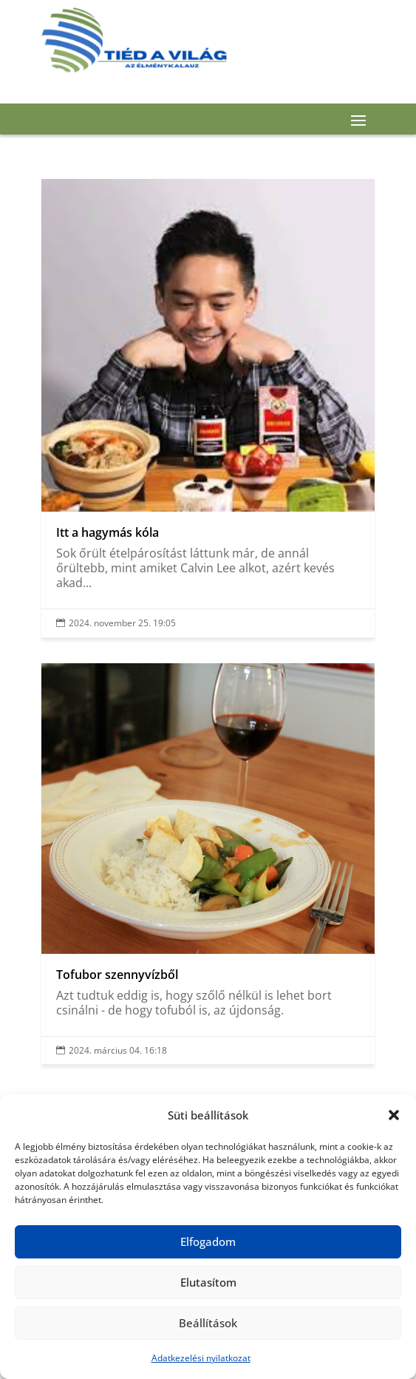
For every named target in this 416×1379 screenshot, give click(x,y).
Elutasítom (208, 1282)
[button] (393, 1115)
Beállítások (208, 1322)
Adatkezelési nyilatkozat (200, 1358)
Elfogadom (208, 1241)
